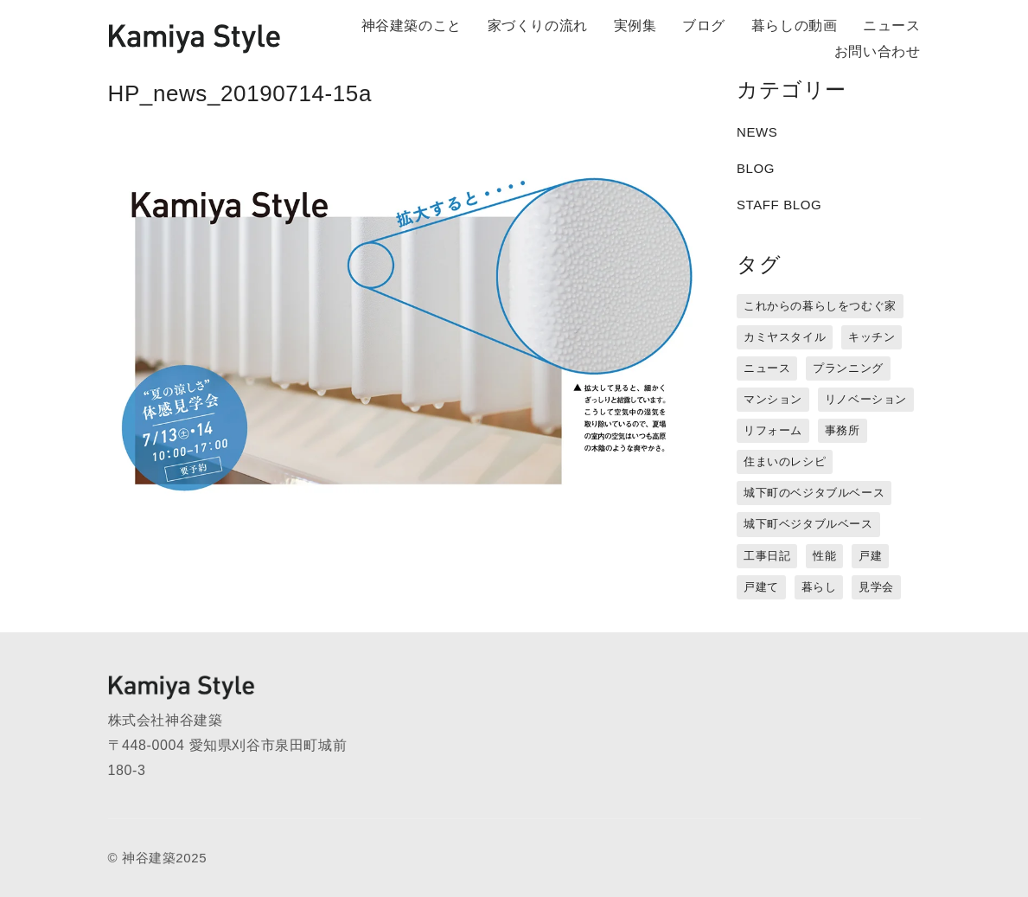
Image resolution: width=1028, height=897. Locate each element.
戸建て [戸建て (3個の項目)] (761, 586)
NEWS (757, 132)
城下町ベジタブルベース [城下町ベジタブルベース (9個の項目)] (808, 523)
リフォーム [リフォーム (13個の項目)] (773, 430)
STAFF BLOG (779, 204)
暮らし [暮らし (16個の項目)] (819, 586)
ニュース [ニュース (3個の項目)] (767, 368)
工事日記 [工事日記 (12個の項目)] (767, 555)
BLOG (756, 168)
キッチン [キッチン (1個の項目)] (871, 336)
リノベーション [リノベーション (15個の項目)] (866, 399)
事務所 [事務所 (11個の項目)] (842, 430)
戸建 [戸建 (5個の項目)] (870, 555)
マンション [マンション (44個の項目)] (773, 399)
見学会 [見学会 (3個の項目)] (876, 586)
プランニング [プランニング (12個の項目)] (848, 368)
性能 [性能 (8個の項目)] (824, 555)
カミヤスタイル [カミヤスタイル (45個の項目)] (785, 336)
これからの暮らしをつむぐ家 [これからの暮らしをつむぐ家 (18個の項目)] (820, 305)
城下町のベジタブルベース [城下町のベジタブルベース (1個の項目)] (814, 492)
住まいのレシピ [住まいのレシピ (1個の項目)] (785, 461)
